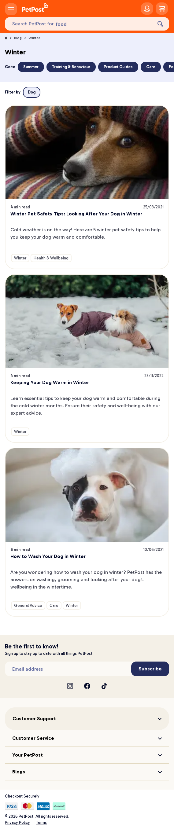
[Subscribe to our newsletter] (68, 669)
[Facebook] (87, 686)
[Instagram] (70, 686)
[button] (87, 719)
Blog (18, 38)
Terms (41, 822)
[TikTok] (104, 686)
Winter (34, 38)
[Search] (160, 24)
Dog (31, 92)
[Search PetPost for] (78, 24)
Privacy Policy (17, 822)
